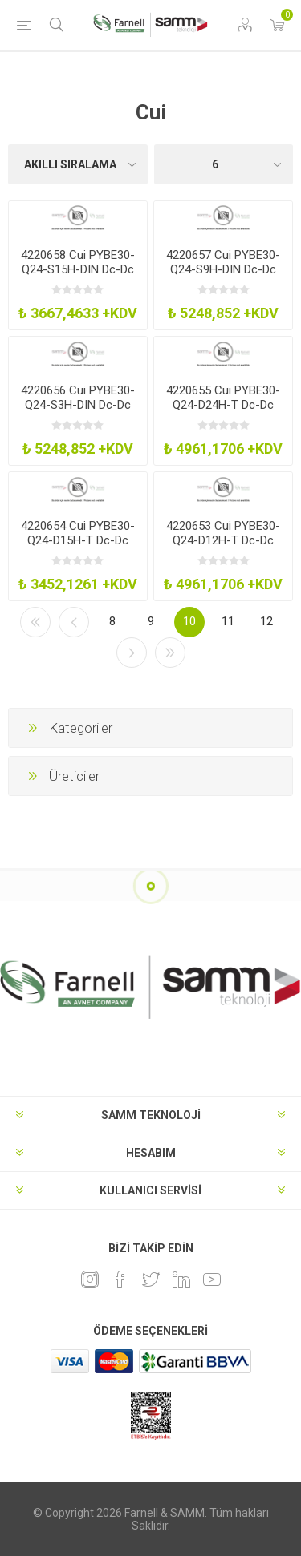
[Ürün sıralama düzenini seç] (78, 164)
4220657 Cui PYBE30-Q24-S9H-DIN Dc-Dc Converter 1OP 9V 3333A (223, 276)
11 (228, 621)
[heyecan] (151, 1279)
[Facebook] (120, 1279)
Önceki (74, 622)
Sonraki (131, 652)
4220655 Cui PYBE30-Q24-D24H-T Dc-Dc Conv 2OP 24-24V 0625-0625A (223, 412)
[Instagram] (90, 1279)
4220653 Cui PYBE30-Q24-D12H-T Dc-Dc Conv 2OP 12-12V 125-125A (223, 547)
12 (266, 621)
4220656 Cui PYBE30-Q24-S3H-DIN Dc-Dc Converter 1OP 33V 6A (77, 404)
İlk (35, 622)
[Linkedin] (181, 1279)
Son (170, 652)
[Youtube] (212, 1279)
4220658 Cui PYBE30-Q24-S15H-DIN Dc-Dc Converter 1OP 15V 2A (77, 269)
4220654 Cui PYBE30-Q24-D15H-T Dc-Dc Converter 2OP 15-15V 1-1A (77, 547)
